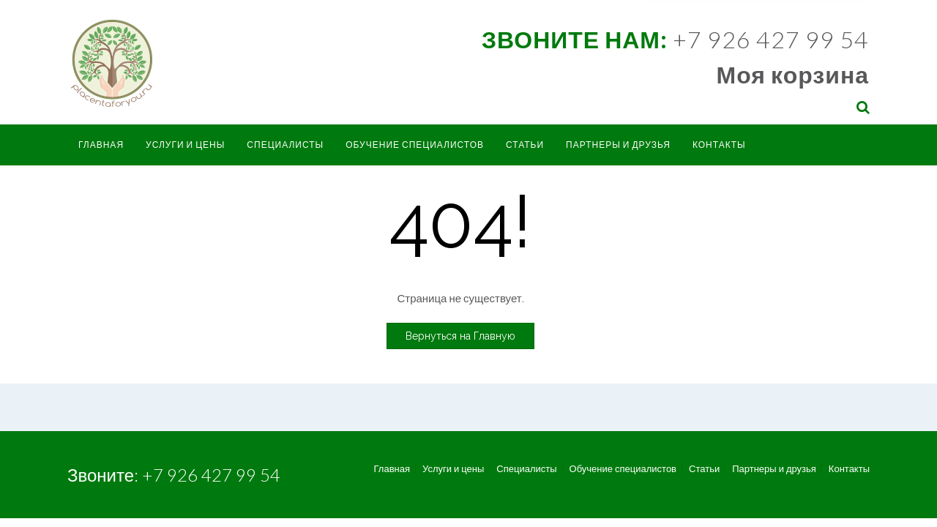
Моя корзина (793, 74)
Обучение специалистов (415, 144)
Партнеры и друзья (618, 144)
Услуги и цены (185, 144)
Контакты (719, 144)
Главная (101, 144)
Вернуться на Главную (460, 336)
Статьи (525, 144)
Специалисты (285, 144)
